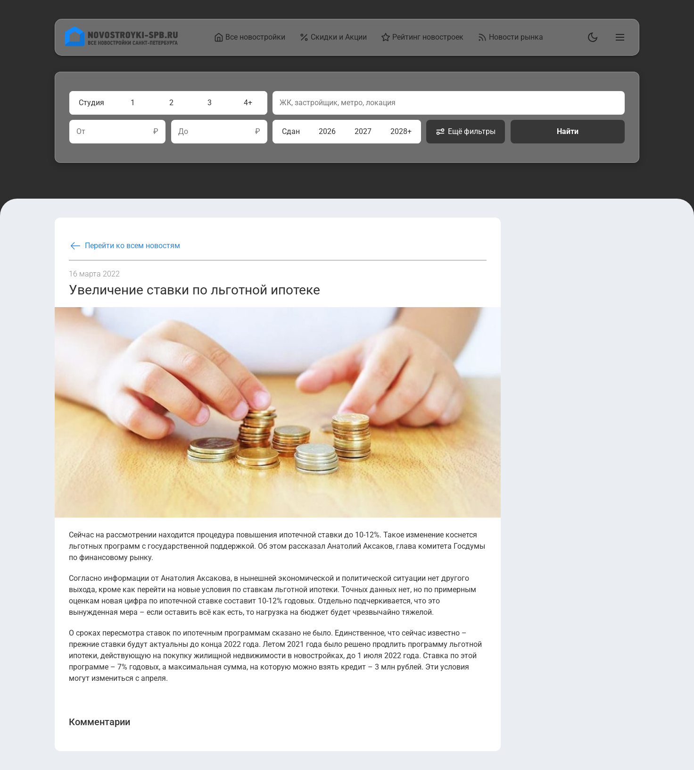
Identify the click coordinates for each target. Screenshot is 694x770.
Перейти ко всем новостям (124, 245)
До (183, 131)
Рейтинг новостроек (422, 37)
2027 (363, 131)
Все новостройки (249, 37)
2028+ (401, 131)
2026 (327, 131)
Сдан (291, 131)
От (80, 131)
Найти (567, 131)
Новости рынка (510, 37)
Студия (91, 102)
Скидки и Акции (333, 37)
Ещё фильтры (466, 131)
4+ (248, 102)
